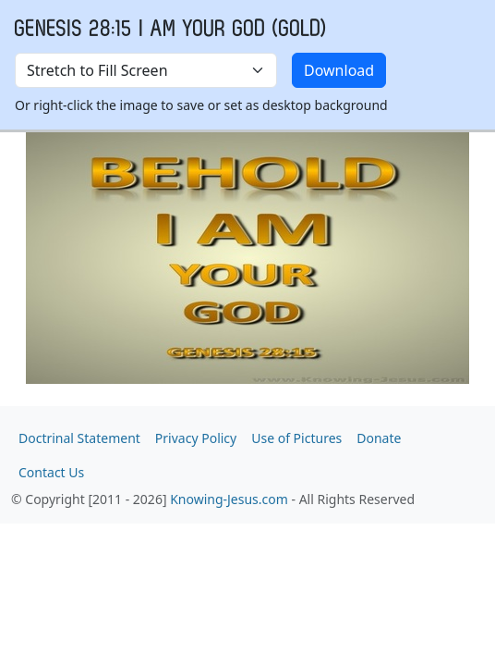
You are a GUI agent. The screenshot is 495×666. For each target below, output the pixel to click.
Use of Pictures (296, 438)
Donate (378, 438)
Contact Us (51, 472)
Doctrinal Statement (79, 438)
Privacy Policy (195, 438)
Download (339, 70)
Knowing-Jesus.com (229, 499)
